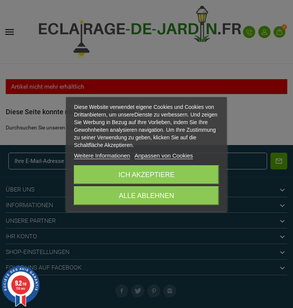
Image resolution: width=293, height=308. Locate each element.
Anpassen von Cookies (163, 155)
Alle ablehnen (146, 195)
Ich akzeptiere (146, 175)
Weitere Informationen (102, 155)
